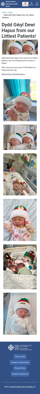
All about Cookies (18, 374)
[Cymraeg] (25, 4)
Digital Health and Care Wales (22, 387)
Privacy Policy (20, 368)
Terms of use (20, 357)
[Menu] (37, 4)
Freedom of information (20, 362)
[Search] (31, 4)
